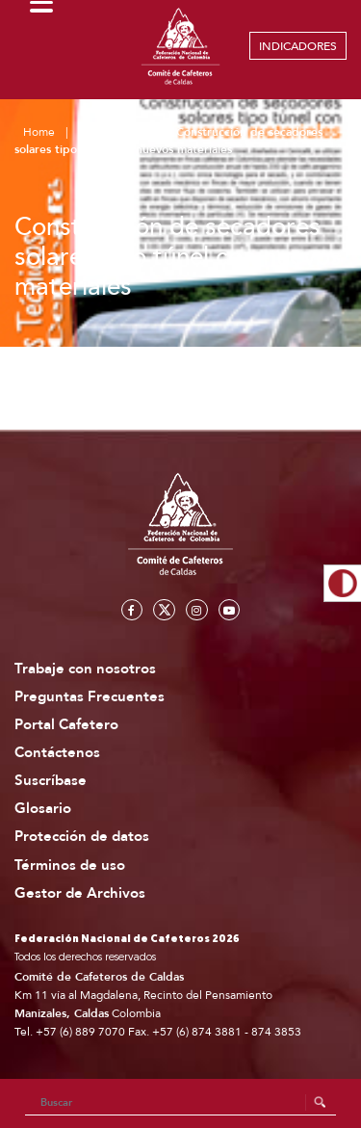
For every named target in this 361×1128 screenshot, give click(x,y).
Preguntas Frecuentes (89, 697)
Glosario (42, 809)
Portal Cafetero (66, 725)
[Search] (181, 1102)
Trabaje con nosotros (85, 669)
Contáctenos (57, 753)
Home (39, 132)
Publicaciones (115, 132)
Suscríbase (50, 781)
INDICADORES (298, 46)
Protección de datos (81, 836)
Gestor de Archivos (79, 893)
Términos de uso (69, 865)
